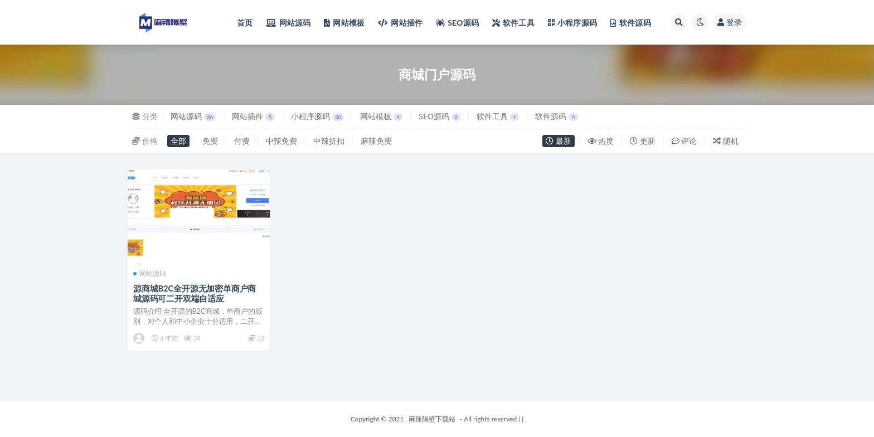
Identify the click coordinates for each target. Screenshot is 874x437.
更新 (643, 140)
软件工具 (498, 116)
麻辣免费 (376, 140)
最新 (558, 140)
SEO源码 (439, 116)
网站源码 (193, 116)
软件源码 (556, 116)
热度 (600, 140)
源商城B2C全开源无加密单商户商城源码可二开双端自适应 (194, 293)
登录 (729, 22)
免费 (210, 140)
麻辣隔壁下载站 (432, 419)
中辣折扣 (328, 140)
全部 (178, 140)
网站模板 (381, 116)
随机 (726, 140)
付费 (242, 140)
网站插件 (253, 116)
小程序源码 (317, 116)
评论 (684, 140)
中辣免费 (281, 140)
